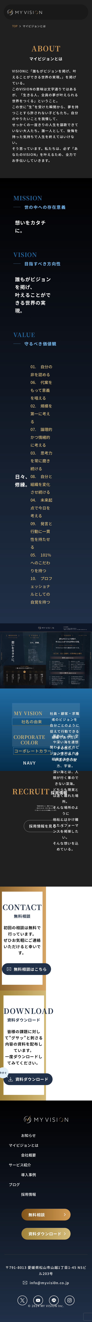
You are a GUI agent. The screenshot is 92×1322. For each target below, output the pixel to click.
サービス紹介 (20, 1164)
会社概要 (28, 1155)
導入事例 (28, 1174)
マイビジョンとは (23, 1145)
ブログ (14, 1184)
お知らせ (28, 1135)
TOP (15, 26)
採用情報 (28, 1194)
